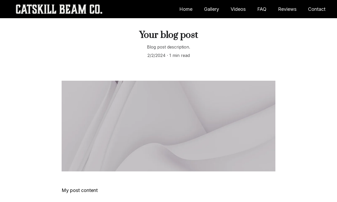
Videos (238, 9)
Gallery (211, 9)
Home (185, 9)
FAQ (261, 9)
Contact (316, 9)
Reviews (287, 9)
